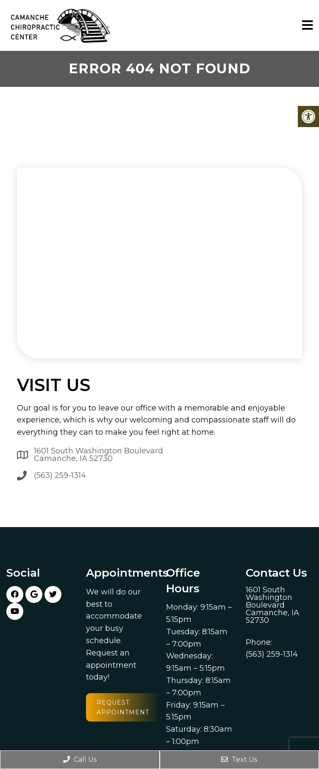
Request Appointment (123, 707)
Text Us (239, 759)
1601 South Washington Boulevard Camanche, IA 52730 (98, 454)
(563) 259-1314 (60, 475)
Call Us (80, 759)
